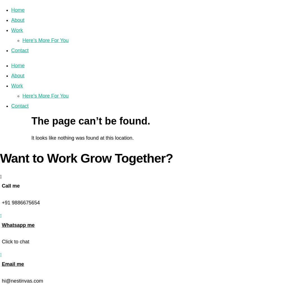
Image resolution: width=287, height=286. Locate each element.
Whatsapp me (18, 225)
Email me (13, 264)
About (17, 20)
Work (17, 30)
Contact (20, 50)
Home (18, 10)
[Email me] (1, 255)
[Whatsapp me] (1, 216)
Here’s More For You (45, 40)
